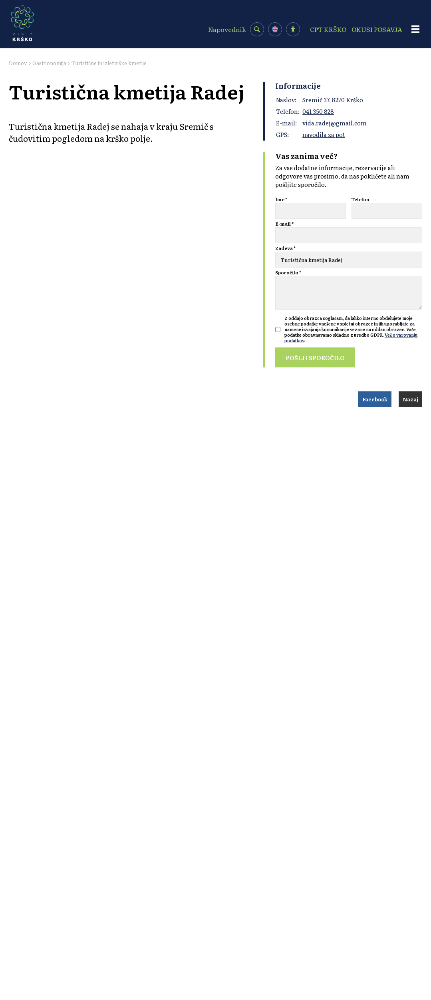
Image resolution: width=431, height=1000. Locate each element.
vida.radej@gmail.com (334, 123)
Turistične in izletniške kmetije (109, 63)
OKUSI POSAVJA (377, 29)
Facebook (374, 399)
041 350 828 (318, 111)
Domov (18, 63)
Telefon (360, 199)
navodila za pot (323, 134)
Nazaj (410, 399)
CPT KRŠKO (328, 29)
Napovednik (227, 29)
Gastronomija (49, 63)
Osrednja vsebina (18, 4)
